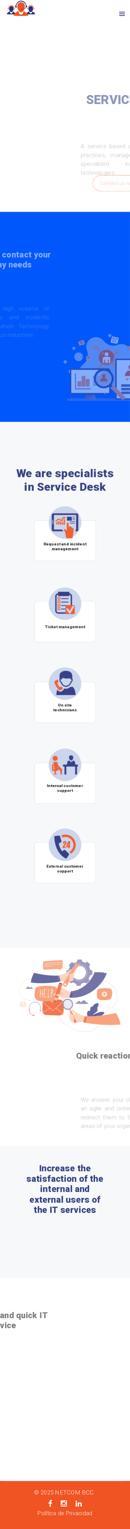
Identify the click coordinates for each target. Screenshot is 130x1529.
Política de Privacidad (64, 1513)
